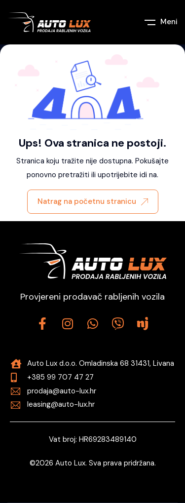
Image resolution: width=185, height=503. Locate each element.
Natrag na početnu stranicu (92, 201)
